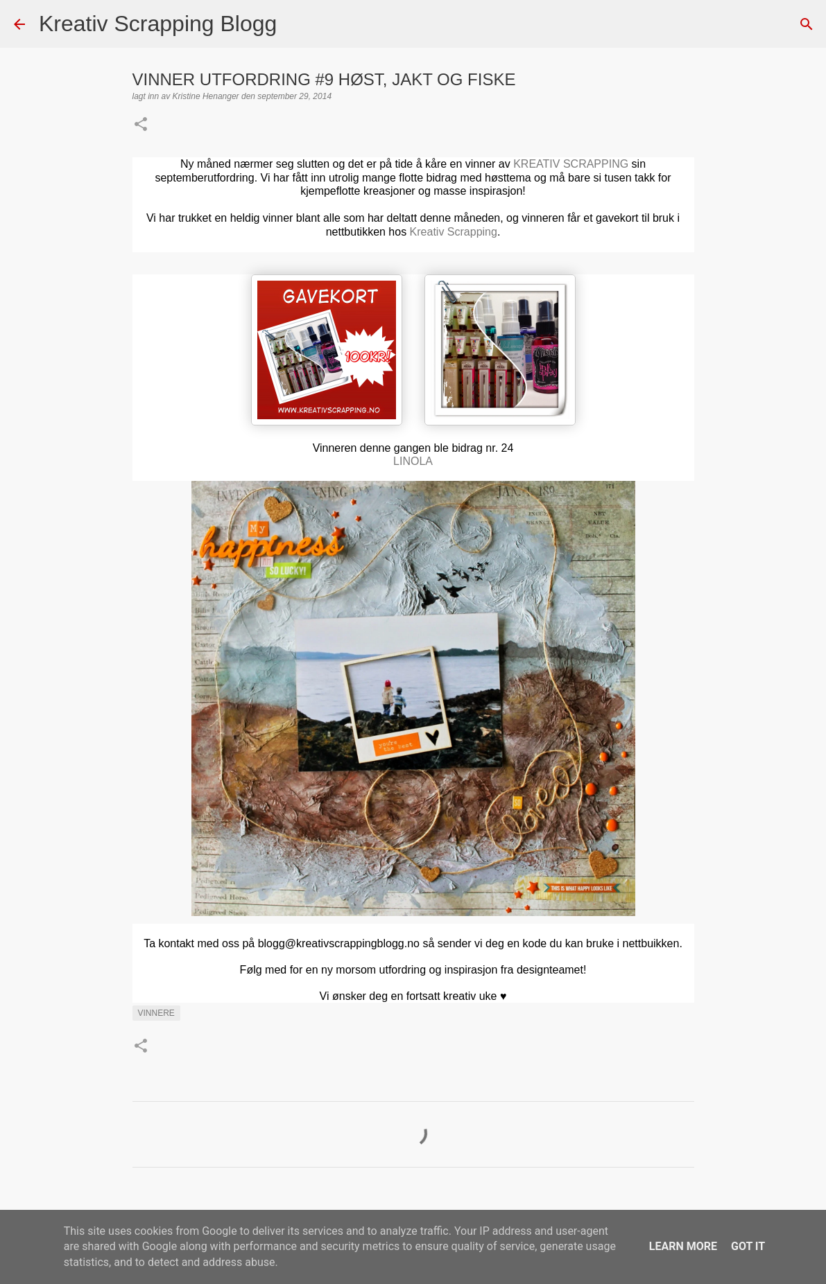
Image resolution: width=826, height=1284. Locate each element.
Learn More (683, 1246)
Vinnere (156, 1013)
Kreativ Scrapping (453, 232)
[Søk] (296, 24)
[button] (140, 125)
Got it (748, 1246)
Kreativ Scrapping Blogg (158, 23)
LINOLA (413, 461)
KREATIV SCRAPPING (570, 164)
